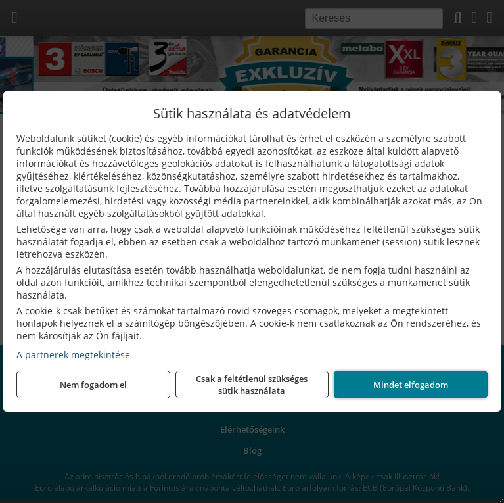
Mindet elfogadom (410, 385)
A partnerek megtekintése (73, 354)
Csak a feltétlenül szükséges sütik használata (252, 384)
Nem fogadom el (93, 385)
